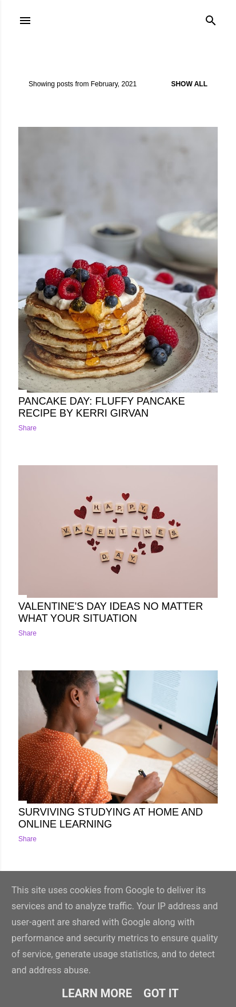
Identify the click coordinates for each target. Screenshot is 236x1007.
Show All (189, 84)
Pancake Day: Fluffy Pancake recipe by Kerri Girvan (101, 407)
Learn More (97, 993)
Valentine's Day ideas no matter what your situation (110, 612)
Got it (161, 993)
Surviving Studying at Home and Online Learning (110, 818)
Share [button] (27, 428)
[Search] (211, 18)
